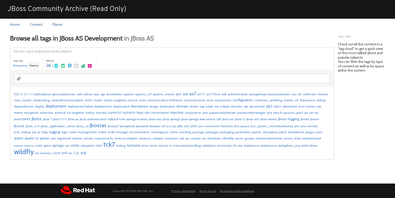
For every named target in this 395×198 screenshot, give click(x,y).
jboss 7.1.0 (60, 119)
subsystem (88, 145)
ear (216, 106)
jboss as (73, 119)
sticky (75, 145)
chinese (322, 94)
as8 (224, 94)
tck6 (99, 145)
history (90, 112)
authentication (238, 94)
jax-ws (313, 112)
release (77, 138)
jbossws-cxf (157, 126)
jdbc (180, 126)
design (153, 106)
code (142, 100)
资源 (83, 153)
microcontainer (139, 132)
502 (16, 94)
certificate (309, 94)
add (79, 94)
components (222, 100)
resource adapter (126, 138)
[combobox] (43, 79)
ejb (246, 106)
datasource (307, 100)
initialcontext (160, 112)
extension (46, 112)
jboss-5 (240, 119)
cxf (296, 100)
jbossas (98, 125)
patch (283, 132)
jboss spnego (171, 119)
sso (67, 145)
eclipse (225, 106)
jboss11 (304, 119)
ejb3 (269, 106)
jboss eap (155, 119)
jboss (37, 118)
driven (194, 106)
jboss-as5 (252, 119)
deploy (39, 106)
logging (54, 132)
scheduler (214, 138)
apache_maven (164, 94)
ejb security (257, 106)
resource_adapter (151, 138)
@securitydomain (63, 94)
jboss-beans (268, 119)
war (240, 145)
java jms (289, 112)
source (18, 145)
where (313, 145)
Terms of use (207, 191)
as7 (192, 94)
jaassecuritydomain (222, 112)
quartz (18, 138)
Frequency (20, 65)
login (64, 132)
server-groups (244, 138)
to (170, 145)
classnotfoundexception (67, 100)
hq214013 (128, 112)
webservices (268, 145)
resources (171, 138)
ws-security (42, 153)
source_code (33, 145)
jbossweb (142, 126)
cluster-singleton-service (121, 100)
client (88, 100)
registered (64, 138)
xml (64, 153)
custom (288, 100)
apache (129, 94)
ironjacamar (193, 112)
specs (47, 145)
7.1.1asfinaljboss (40, 94)
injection (177, 112)
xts (70, 153)
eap (202, 106)
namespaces (159, 132)
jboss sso (228, 119)
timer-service (159, 145)
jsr (38, 132)
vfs (235, 145)
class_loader (23, 100)
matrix (102, 132)
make (73, 132)
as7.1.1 (201, 94)
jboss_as (83, 126)
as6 (185, 94)
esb (318, 106)
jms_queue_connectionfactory (271, 126)
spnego (58, 145)
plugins (310, 132)
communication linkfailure (165, 100)
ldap (45, 132)
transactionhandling (187, 145)
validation (209, 145)
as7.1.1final (213, 94)
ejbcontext (290, 106)
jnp (34, 132)
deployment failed (80, 106)
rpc (187, 138)
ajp (103, 94)
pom (319, 132)
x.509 (56, 153)
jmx (297, 126)
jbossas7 (113, 126)
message (122, 132)
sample (196, 138)
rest (181, 138)
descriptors (139, 106)
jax (306, 112)
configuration (243, 100)
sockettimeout (311, 138)
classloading (41, 100)
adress (88, 94)
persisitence (296, 132)
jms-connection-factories (215, 126)
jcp (174, 126)
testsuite (133, 145)
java (269, 112)
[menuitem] (15, 24)
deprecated (121, 106)
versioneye (224, 145)
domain (182, 106)
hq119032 (114, 112)
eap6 (209, 106)
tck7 (109, 144)
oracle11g (185, 132)
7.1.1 (26, 94)
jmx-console (309, 126)
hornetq (101, 112)
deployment (56, 106)
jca (169, 126)
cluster (98, 100)
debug (320, 100)
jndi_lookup (22, 132)
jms (194, 126)
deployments (103, 106)
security (228, 138)
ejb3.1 (277, 106)
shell (297, 138)
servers (288, 138)
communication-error (198, 100)
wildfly (24, 151)
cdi (299, 94)
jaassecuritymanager (251, 112)
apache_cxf (143, 94)
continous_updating (268, 100)
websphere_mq (289, 145)
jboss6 (19, 126)
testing (120, 145)
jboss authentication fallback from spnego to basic (114, 119)
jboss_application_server (58, 126)
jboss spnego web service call (201, 119)
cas (293, 94)
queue (44, 138)
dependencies (24, 106)
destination (167, 106)
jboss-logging (288, 119)
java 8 (278, 112)
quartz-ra (31, 138)
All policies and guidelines (237, 191)
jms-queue (241, 126)
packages (211, 132)
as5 (178, 94)
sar (204, 138)
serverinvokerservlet (268, 138)
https (140, 112)
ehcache (237, 106)
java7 (299, 112)
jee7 (187, 126)
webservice (251, 145)
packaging (227, 132)
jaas (205, 112)
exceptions (31, 112)
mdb (111, 132)
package (198, 132)
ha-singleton (75, 112)
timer (145, 145)
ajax (96, 94)
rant (53, 138)
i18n (147, 112)
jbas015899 (22, 119)
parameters (243, 132)
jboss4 (314, 119)
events (18, 112)
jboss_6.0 (33, 126)
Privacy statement (183, 191)
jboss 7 (47, 119)
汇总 (76, 153)
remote (88, 138)
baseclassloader (279, 94)
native (173, 132)
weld (304, 145)
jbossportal (127, 126)
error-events (306, 106)
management (87, 132)
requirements (104, 138)
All (48, 65)
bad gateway (258, 94)
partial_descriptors (265, 132)
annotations (114, 94)
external (60, 112)
